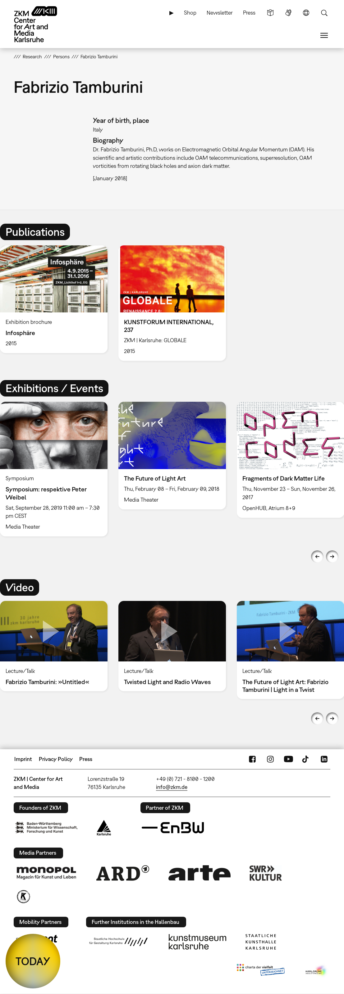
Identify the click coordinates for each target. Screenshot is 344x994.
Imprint (23, 759)
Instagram (270, 759)
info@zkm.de (171, 787)
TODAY (33, 961)
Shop (190, 12)
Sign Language (288, 13)
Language (306, 13)
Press (249, 12)
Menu (324, 35)
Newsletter (220, 12)
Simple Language (270, 13)
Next (332, 556)
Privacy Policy (56, 759)
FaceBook (252, 759)
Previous (317, 556)
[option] (172, 303)
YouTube (288, 759)
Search (324, 13)
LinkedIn (324, 759)
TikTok (306, 759)
